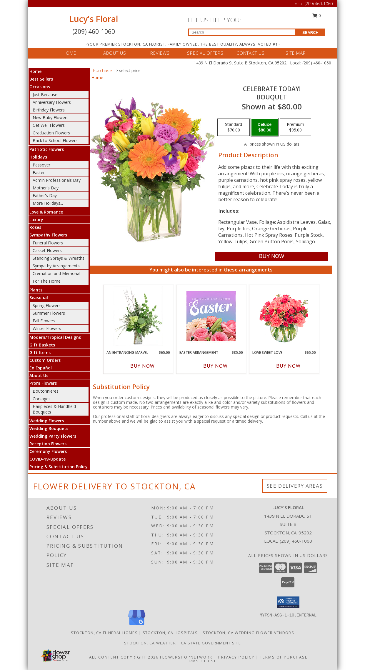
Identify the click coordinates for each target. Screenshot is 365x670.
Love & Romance (46, 212)
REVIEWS (160, 53)
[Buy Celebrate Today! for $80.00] (271, 256)
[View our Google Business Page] (136, 625)
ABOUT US (114, 53)
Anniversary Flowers (52, 102)
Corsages (42, 398)
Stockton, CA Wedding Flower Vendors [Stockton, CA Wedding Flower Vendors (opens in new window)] (248, 632)
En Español (40, 368)
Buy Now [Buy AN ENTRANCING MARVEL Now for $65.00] (142, 366)
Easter (39, 172)
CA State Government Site (211, 643)
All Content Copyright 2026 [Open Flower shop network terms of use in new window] (124, 657)
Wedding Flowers (46, 421)
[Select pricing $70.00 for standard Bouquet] (233, 127)
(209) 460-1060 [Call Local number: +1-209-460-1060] (319, 3)
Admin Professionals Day (57, 180)
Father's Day (45, 195)
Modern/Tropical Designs (55, 337)
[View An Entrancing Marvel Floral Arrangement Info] (138, 316)
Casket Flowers (47, 250)
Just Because (45, 94)
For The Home (47, 281)
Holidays (38, 157)
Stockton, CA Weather (150, 643)
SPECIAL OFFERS (205, 53)
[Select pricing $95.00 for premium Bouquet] (295, 127)
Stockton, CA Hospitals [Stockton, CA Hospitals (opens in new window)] (170, 632)
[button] (288, 602)
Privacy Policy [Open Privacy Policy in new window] (236, 657)
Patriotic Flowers (46, 149)
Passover (41, 165)
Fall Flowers (44, 321)
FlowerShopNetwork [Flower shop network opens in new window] (186, 657)
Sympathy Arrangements (56, 266)
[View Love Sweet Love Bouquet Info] (284, 316)
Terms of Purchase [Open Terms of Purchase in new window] (284, 657)
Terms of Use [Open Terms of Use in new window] (200, 661)
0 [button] (316, 15)
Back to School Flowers (55, 140)
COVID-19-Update (47, 459)
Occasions (39, 86)
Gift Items (40, 352)
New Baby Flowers (51, 117)
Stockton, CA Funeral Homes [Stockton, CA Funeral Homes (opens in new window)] (104, 632)
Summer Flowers (49, 313)
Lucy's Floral (93, 18)
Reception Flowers (47, 443)
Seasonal (38, 297)
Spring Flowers (47, 305)
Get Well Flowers (49, 125)
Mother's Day (46, 188)
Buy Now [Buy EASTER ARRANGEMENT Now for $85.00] (215, 366)
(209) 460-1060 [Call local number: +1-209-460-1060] (296, 541)
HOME (69, 53)
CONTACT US (250, 53)
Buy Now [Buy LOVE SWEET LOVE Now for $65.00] (288, 366)
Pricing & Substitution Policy (58, 466)
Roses (35, 227)
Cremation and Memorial (56, 273)
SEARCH (310, 32)
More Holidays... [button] (48, 203)
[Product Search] (242, 32)
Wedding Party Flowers (52, 436)
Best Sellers (41, 79)
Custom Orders (45, 360)
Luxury (36, 219)
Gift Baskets (42, 345)
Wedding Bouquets (48, 428)
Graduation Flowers (51, 133)
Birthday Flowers (49, 110)
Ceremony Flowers (48, 451)
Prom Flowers (43, 383)
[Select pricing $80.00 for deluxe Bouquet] (264, 127)
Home (35, 71)
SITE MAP (296, 53)
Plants (35, 290)
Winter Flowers (47, 328)
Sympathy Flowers (48, 235)
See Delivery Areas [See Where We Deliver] (295, 485)
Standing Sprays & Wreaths (58, 258)
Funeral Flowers (48, 243)
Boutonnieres (46, 391)
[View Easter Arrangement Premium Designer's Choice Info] (211, 316)
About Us (38, 375)
